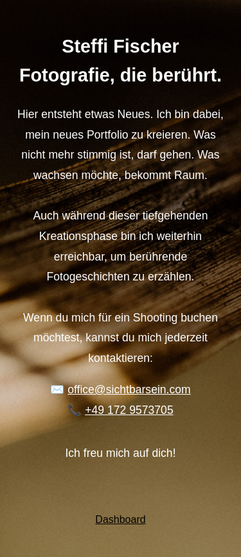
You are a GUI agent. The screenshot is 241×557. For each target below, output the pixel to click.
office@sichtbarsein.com (129, 389)
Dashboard (120, 519)
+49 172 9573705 (129, 410)
